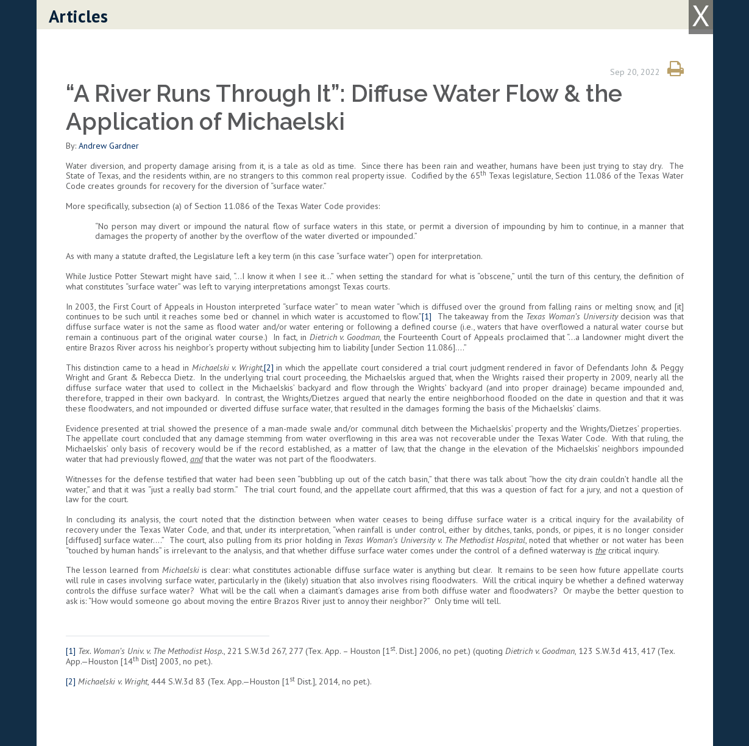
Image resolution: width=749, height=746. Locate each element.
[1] (426, 316)
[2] (269, 367)
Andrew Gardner (109, 145)
